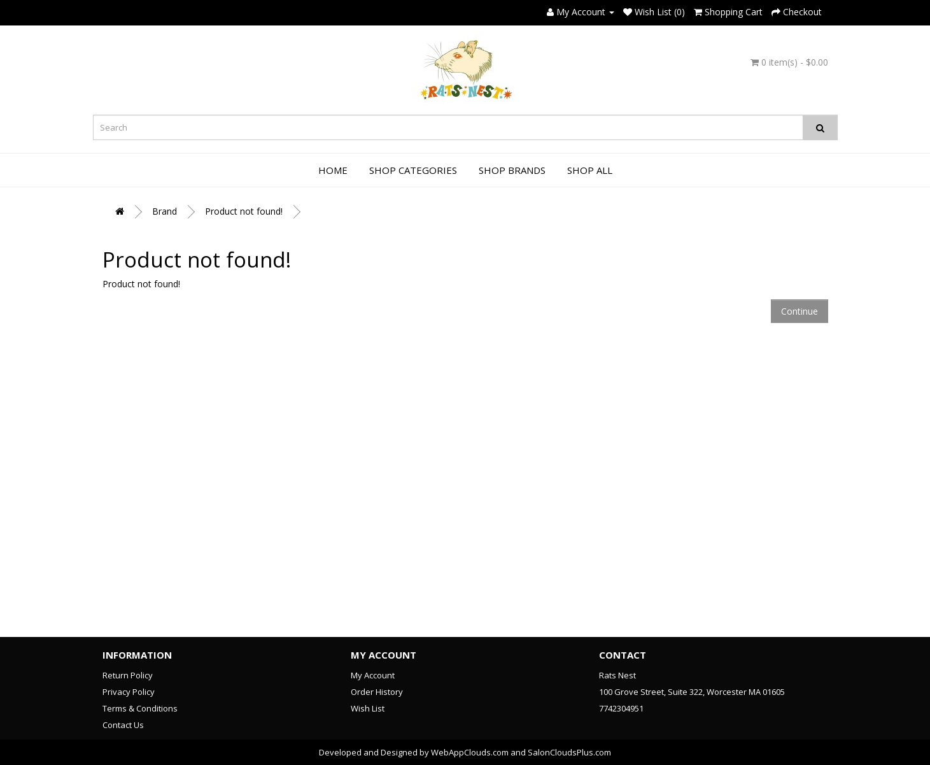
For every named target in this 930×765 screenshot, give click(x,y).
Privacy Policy (128, 691)
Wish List (367, 708)
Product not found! (244, 211)
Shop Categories (413, 170)
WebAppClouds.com (470, 752)
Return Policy (127, 675)
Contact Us (123, 725)
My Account (373, 675)
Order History (377, 691)
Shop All (589, 170)
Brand (164, 211)
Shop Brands (512, 170)
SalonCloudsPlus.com (569, 752)
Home (333, 170)
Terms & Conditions (140, 708)
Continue (799, 311)
